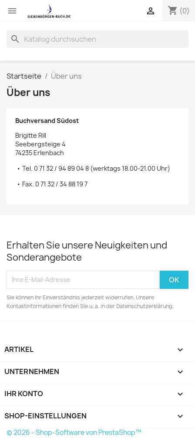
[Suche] (97, 39)
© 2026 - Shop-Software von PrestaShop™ (74, 432)
